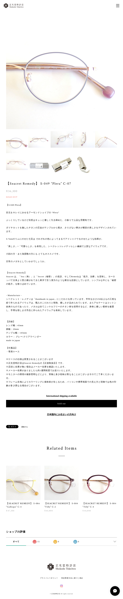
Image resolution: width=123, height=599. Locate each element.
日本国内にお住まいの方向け (61, 414)
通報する (24, 427)
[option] (61, 73)
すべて (16, 541)
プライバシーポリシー (49, 578)
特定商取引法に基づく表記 (72, 578)
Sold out (61, 403)
